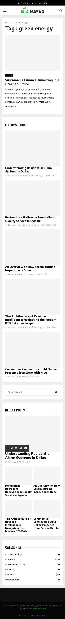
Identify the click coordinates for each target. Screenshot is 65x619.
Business (10, 559)
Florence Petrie (15, 274)
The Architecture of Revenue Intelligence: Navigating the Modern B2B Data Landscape (30, 320)
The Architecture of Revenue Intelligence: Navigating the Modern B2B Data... (18, 525)
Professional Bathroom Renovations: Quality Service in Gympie (30, 219)
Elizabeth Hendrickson (19, 175)
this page (51, 597)
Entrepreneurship (15, 564)
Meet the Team (39, 3)
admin (11, 377)
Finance (9, 75)
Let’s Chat (23, 3)
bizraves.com (39, 608)
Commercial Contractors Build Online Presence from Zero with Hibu (31, 370)
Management (12, 579)
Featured (10, 569)
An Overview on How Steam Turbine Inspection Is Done (30, 268)
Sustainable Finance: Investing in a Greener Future (32, 82)
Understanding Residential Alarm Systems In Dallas (28, 169)
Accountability (13, 554)
